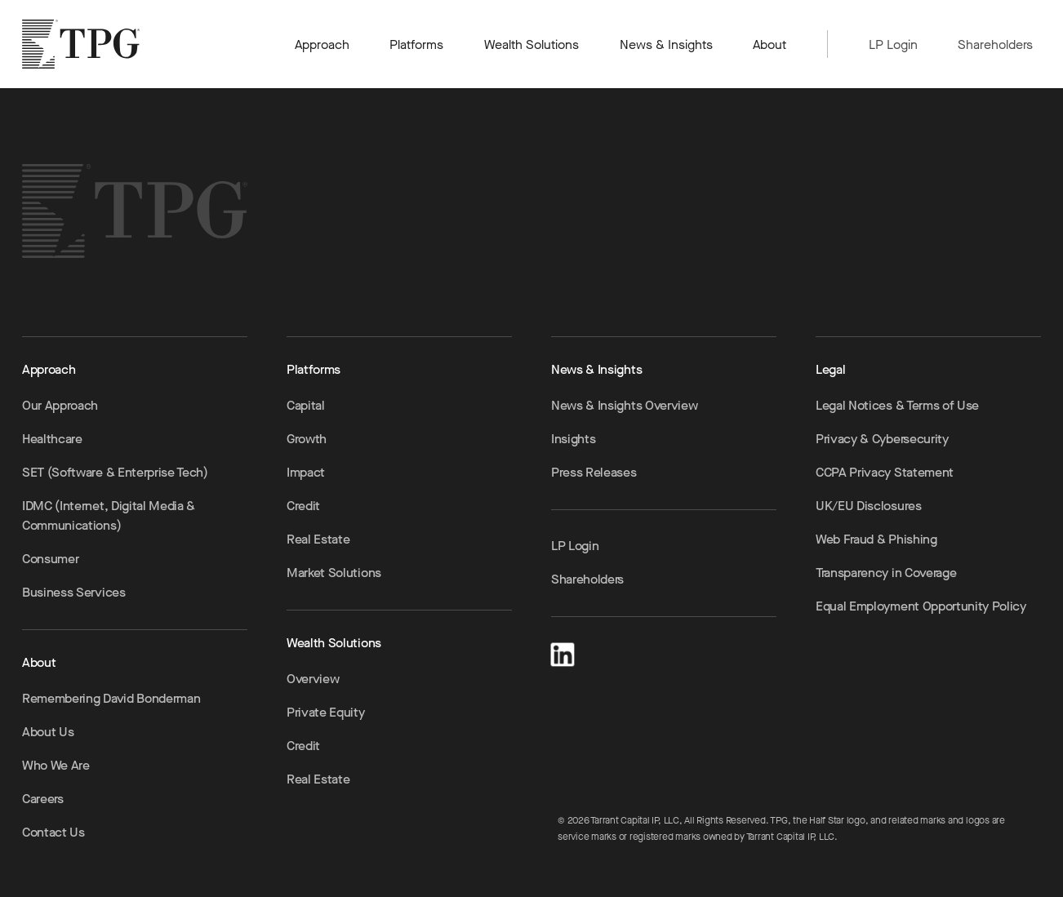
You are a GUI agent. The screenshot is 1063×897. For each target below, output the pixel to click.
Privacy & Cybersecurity (882, 438)
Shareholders (995, 44)
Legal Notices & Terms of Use (897, 405)
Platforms (416, 44)
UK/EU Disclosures (869, 505)
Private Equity (326, 712)
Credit (303, 505)
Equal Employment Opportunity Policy (921, 606)
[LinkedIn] (562, 652)
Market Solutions (334, 572)
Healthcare (52, 438)
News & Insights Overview (624, 405)
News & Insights (666, 44)
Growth (307, 438)
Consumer (50, 558)
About (770, 44)
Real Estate (318, 539)
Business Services (74, 592)
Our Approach (60, 405)
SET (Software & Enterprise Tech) (115, 472)
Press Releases (594, 472)
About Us (47, 731)
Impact (306, 472)
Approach (322, 44)
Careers (43, 798)
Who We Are (56, 765)
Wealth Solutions (532, 44)
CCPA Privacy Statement (885, 472)
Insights (573, 438)
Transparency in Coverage (886, 572)
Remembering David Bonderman (111, 698)
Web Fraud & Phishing (876, 539)
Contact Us (53, 832)
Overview (313, 678)
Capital (306, 405)
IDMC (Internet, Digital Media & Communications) (108, 515)
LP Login (893, 44)
